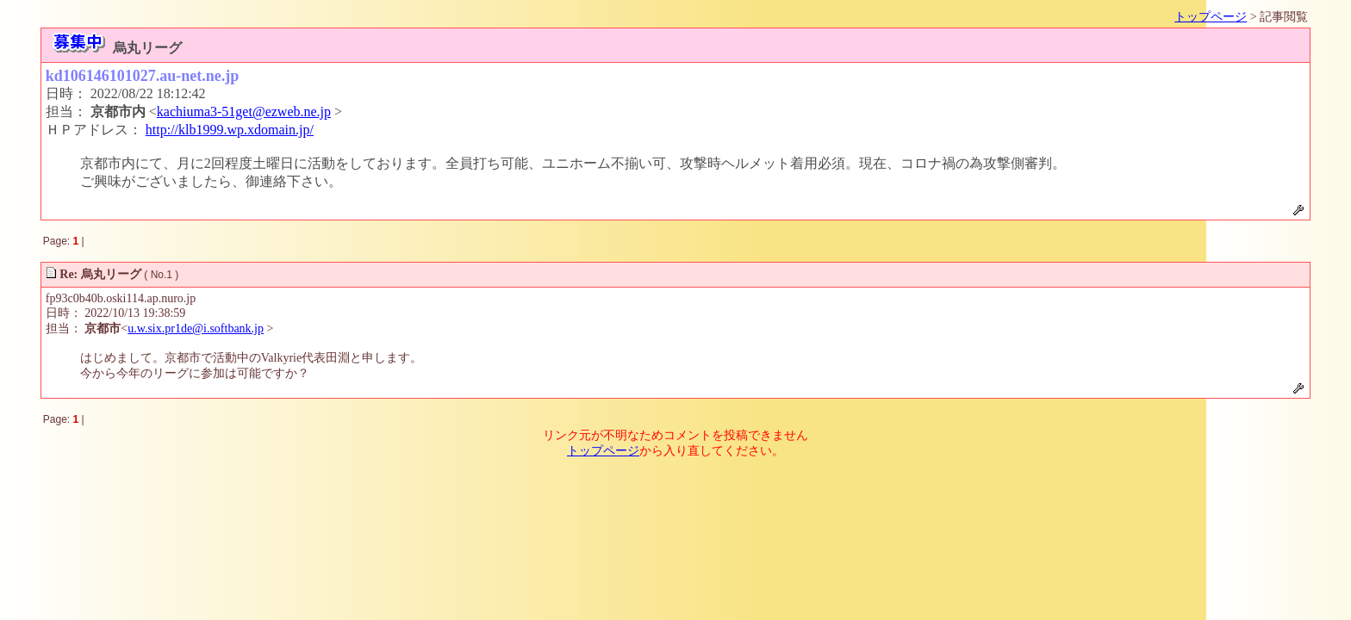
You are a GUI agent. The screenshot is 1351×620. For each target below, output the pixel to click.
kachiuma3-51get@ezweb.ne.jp (244, 111)
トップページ (1210, 16)
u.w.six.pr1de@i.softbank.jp (196, 328)
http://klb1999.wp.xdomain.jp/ (230, 129)
